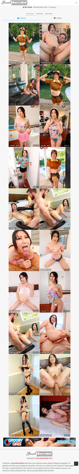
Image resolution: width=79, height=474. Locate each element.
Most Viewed (48, 13)
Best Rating (39, 13)
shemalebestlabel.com (44, 458)
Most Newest (30, 13)
